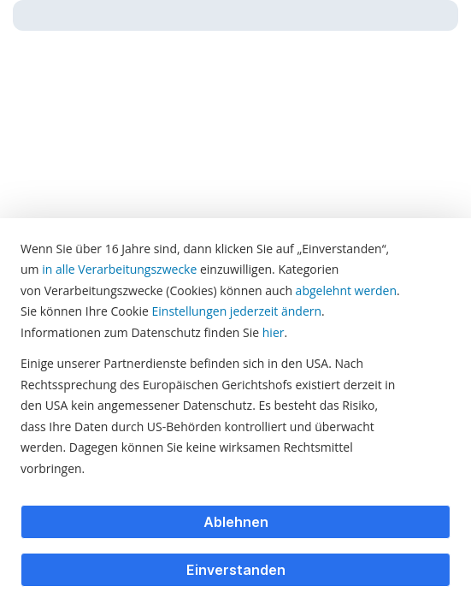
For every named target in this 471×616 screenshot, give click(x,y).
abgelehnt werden (346, 290)
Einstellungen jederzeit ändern (237, 311)
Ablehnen (235, 521)
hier (273, 332)
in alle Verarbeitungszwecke (119, 269)
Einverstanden (236, 569)
